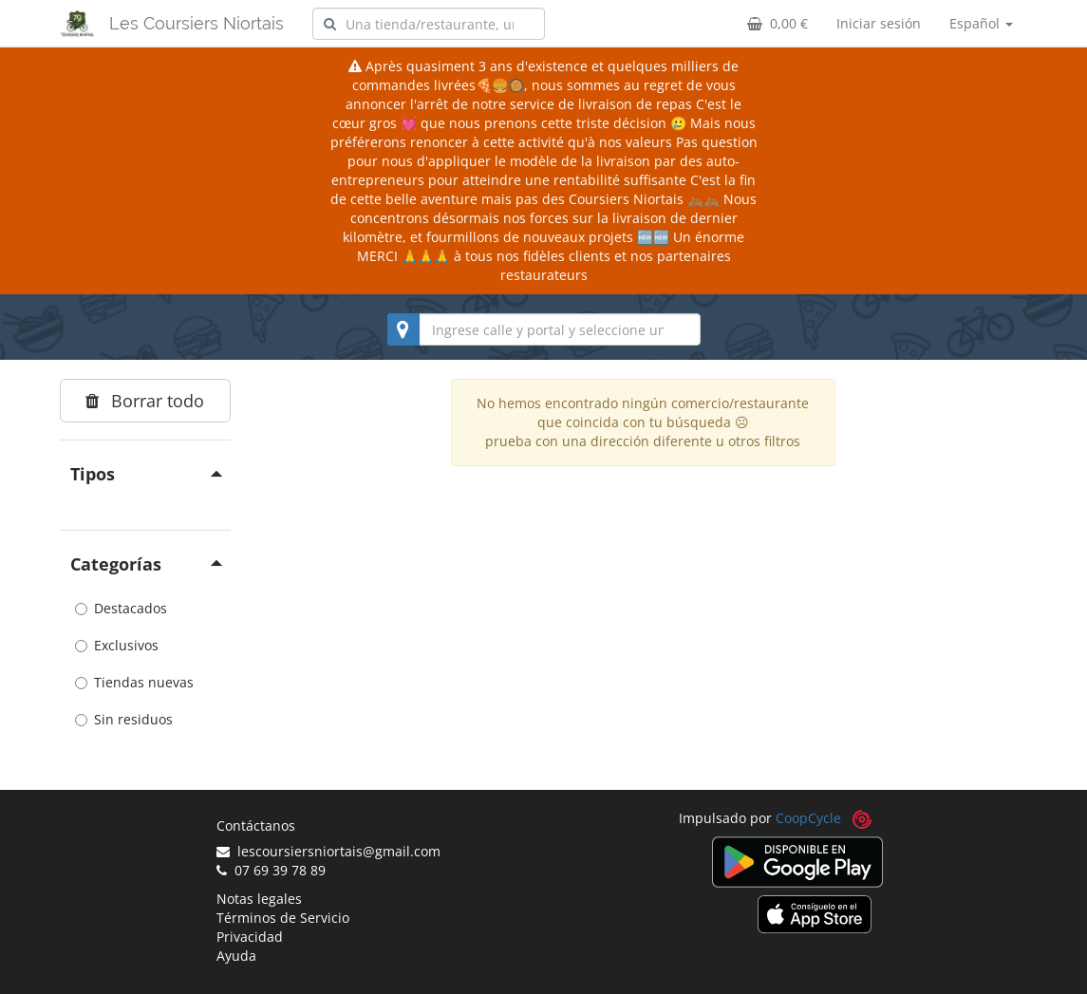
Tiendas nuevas (134, 682)
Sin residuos (124, 719)
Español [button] (981, 23)
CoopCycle (808, 818)
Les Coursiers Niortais (196, 23)
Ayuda (236, 956)
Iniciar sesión (878, 23)
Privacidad (249, 937)
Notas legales (259, 899)
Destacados (121, 608)
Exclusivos (117, 645)
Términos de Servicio (282, 918)
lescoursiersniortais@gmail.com (328, 851)
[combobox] (428, 24)
